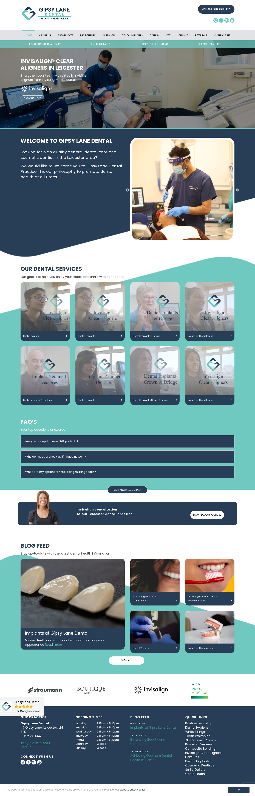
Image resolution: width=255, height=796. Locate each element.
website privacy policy (139, 790)
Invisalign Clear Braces (210, 336)
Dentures (192, 757)
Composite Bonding (200, 748)
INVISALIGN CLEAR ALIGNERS (45, 44)
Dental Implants (132, 35)
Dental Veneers (155, 648)
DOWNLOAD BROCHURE (207, 515)
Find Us (26, 747)
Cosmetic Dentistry (200, 765)
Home (28, 35)
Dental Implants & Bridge (155, 336)
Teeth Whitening (198, 736)
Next (237, 190)
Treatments (65, 35)
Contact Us (222, 35)
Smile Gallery (195, 770)
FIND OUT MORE (32, 98)
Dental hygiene (45, 336)
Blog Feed (139, 717)
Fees (169, 35)
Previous (127, 190)
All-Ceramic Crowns (200, 740)
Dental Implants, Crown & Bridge (155, 400)
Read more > (54, 644)
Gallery (155, 35)
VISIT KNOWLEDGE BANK (127, 490)
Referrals (201, 35)
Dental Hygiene (197, 727)
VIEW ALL (126, 660)
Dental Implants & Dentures (45, 400)
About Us (45, 35)
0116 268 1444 (222, 9)
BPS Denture (88, 35)
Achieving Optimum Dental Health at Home (210, 599)
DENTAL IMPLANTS (100, 44)
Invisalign (109, 35)
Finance (183, 35)
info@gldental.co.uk (36, 743)
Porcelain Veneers (199, 744)
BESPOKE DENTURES (210, 44)
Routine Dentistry (198, 723)
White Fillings (195, 732)
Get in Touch (195, 774)
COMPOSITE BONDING (155, 44)
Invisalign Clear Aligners (210, 648)
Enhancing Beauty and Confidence (155, 599)
